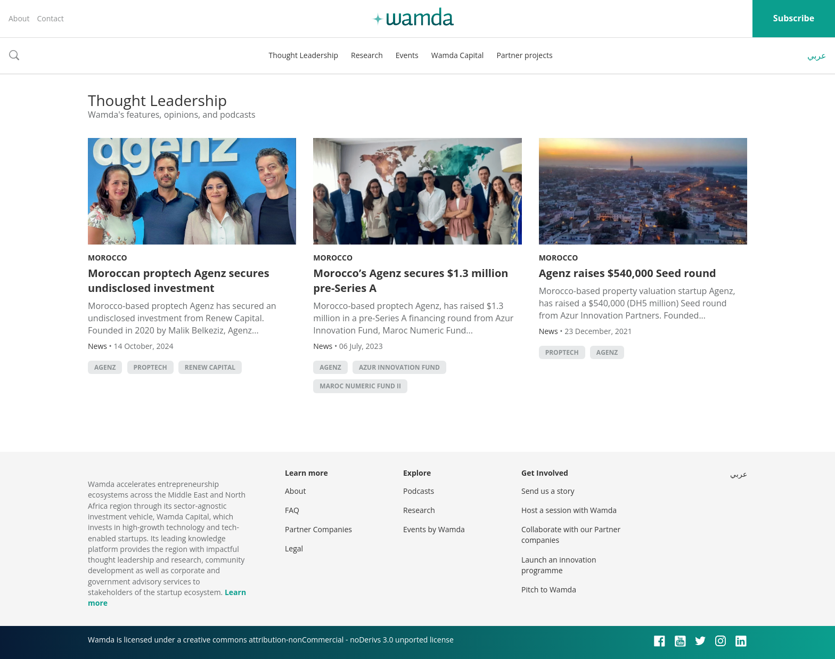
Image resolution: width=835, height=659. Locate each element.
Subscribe (793, 18)
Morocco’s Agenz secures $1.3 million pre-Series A (410, 280)
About (19, 18)
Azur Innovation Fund (399, 367)
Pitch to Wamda (548, 589)
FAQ (292, 510)
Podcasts (418, 491)
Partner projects (524, 55)
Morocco (107, 258)
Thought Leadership (303, 55)
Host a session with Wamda (569, 510)
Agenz (105, 367)
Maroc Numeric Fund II (360, 385)
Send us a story (547, 491)
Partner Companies (318, 529)
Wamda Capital (457, 55)
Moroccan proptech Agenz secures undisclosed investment (178, 280)
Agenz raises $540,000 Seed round (627, 273)
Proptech (150, 367)
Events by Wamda (434, 529)
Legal (294, 548)
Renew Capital (210, 367)
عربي (816, 55)
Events (407, 55)
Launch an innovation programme (558, 565)
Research (367, 55)
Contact (50, 18)
